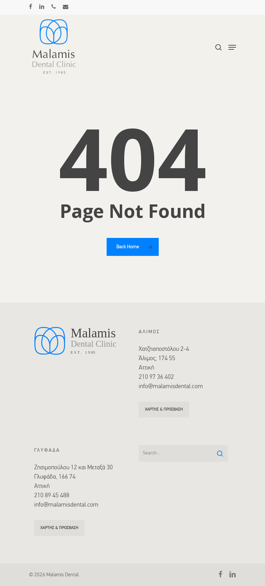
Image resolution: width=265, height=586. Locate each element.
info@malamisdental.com (171, 386)
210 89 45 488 (51, 495)
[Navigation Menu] (232, 47)
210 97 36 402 (156, 377)
